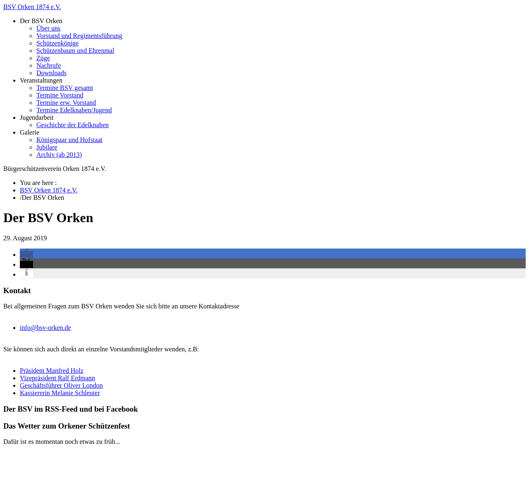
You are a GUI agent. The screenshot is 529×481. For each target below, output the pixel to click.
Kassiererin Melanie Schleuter (60, 392)
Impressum (34, 463)
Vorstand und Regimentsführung (79, 35)
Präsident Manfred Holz (51, 370)
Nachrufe (48, 65)
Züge (43, 58)
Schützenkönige (57, 43)
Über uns (48, 28)
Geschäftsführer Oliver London (61, 385)
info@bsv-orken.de (45, 327)
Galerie (29, 132)
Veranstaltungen (41, 80)
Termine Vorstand (59, 95)
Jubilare (46, 147)
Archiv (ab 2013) (59, 154)
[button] (26, 254)
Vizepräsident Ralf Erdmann (57, 377)
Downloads (51, 72)
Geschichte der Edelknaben (72, 124)
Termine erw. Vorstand (66, 102)
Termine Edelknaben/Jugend (74, 110)
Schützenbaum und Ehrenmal (75, 50)
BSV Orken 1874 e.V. (32, 6)
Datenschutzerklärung (49, 470)
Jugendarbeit (37, 117)
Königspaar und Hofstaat (69, 139)
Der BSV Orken (41, 20)
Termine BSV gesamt (64, 87)
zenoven (184, 449)
